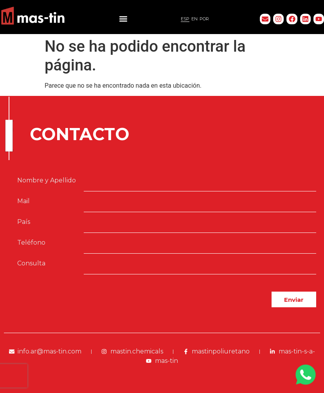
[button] (123, 19)
